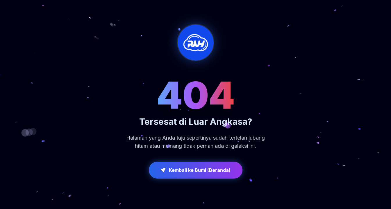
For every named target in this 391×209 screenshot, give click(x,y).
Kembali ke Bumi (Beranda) (196, 170)
